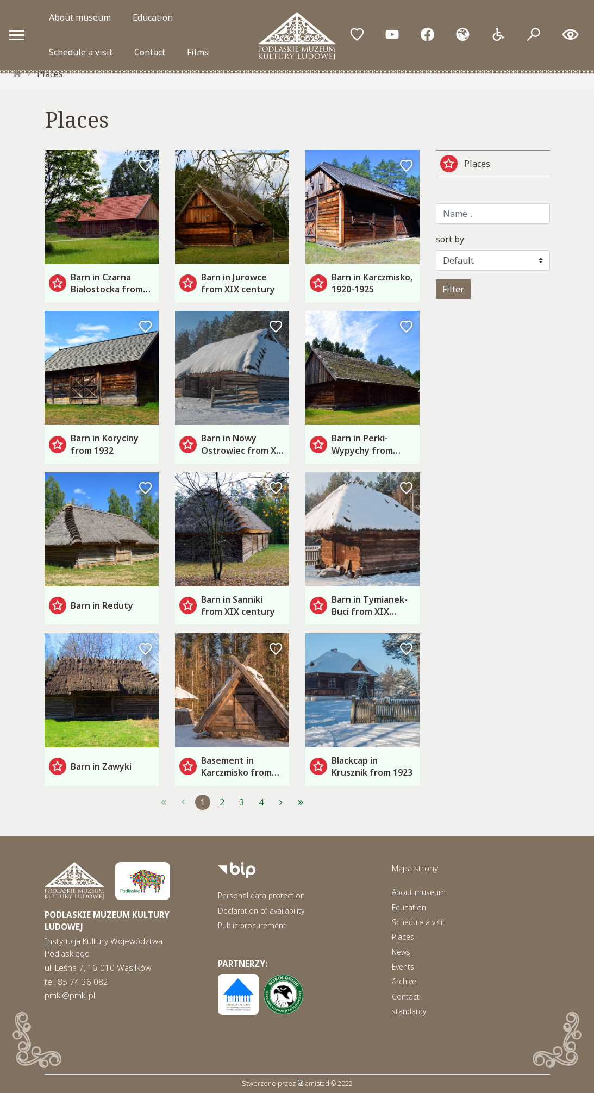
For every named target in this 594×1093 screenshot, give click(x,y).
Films (198, 52)
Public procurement (252, 925)
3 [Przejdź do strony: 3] (241, 802)
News (401, 952)
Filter (453, 289)
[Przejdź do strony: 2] (281, 802)
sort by (450, 239)
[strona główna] (17, 73)
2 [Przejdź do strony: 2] (222, 802)
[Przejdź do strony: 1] (163, 802)
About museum (80, 17)
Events (403, 966)
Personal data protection (261, 895)
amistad (313, 1083)
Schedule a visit (80, 52)
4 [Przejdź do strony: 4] (261, 802)
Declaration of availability (261, 910)
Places (50, 74)
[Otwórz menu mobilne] (17, 35)
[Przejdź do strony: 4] (300, 802)
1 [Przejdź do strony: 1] (202, 802)
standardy (409, 1011)
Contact (149, 52)
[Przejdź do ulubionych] (356, 35)
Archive (404, 981)
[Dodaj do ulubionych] (145, 166)
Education (153, 17)
